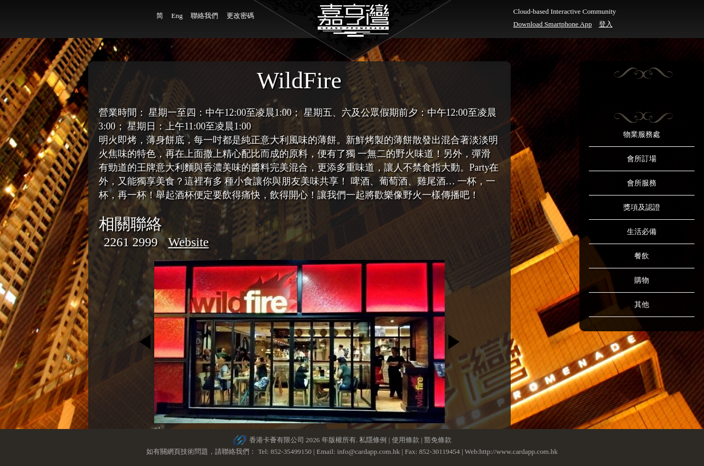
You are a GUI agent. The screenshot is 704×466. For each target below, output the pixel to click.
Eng (176, 16)
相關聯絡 (130, 223)
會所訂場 (641, 159)
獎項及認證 (641, 207)
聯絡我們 (204, 16)
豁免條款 (438, 440)
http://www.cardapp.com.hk (519, 451)
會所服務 (641, 183)
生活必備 (641, 232)
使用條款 (405, 440)
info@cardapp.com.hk (369, 451)
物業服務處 (641, 134)
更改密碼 (240, 16)
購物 (641, 280)
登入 (606, 24)
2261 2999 (131, 242)
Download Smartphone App (552, 24)
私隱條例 (373, 440)
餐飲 (641, 256)
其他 (641, 305)
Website (188, 242)
